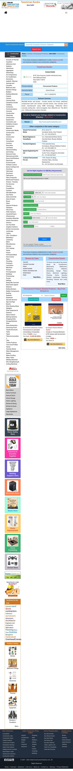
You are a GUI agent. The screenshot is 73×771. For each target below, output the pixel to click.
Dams (23, 742)
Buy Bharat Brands (49, 736)
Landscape (9, 231)
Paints (8, 250)
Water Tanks (10, 357)
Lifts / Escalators (11, 235)
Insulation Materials (12, 218)
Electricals (9, 160)
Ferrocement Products (41, 54)
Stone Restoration (11, 325)
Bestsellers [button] (56, 299)
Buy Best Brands (48, 733)
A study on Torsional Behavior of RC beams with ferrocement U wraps (55, 334)
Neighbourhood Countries (10, 749)
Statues (34, 742)
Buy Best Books (48, 738)
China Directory (66, 740)
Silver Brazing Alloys (12, 306)
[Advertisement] (36, 28)
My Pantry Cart (48, 740)
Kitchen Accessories (12, 229)
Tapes (8, 334)
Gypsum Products (11, 205)
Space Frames (10, 315)
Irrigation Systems (12, 227)
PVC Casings (10, 248)
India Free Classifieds (50, 747)
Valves (8, 347)
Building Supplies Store (12, 474)
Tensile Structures (12, 330)
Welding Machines (12, 360)
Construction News (8, 738)
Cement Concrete (28, 264)
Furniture (9, 190)
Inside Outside (27, 268)
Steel (7, 323)
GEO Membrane (11, 192)
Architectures (25, 737)
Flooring (8, 186)
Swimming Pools (11, 327)
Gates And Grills (11, 197)
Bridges (23, 740)
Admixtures (9, 68)
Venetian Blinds (11, 349)
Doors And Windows (12, 158)
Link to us (29, 767)
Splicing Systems (11, 317)
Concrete (9, 111)
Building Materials (12, 94)
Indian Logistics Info (49, 745)
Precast (8, 270)
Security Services (11, 300)
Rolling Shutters (11, 289)
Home (24, 54)
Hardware (9, 207)
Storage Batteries (11, 321)
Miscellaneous (10, 244)
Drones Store (13, 568)
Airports (23, 735)
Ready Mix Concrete (12, 282)
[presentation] (37, 232)
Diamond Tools (11, 154)
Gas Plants (9, 195)
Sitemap (52, 767)
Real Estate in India (8, 751)
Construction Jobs (8, 736)
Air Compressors (11, 75)
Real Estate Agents (12, 285)
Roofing (8, 293)
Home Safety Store (13, 433)
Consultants (10, 141)
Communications (11, 109)
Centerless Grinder (12, 102)
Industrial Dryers (11, 214)
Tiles (7, 340)
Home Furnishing (12, 549)
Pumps (8, 278)
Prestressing (10, 276)
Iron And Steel (10, 225)
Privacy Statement (62, 767)
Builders (8, 92)
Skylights (9, 308)
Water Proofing (11, 355)
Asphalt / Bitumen (12, 81)
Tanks (8, 332)
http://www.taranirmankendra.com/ (50, 122)
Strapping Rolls (11, 319)
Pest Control (10, 257)
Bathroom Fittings (12, 668)
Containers (9, 107)
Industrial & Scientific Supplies (12, 454)
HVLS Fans (9, 210)
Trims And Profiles (12, 345)
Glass (8, 203)
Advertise (21, 767)
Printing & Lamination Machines (9, 265)
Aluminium (9, 79)
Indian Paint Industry (8, 747)
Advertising (9, 72)
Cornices (9, 143)
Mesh (8, 242)
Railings (8, 280)
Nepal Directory (66, 742)
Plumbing (9, 261)
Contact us (44, 767)
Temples (34, 744)
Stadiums (34, 740)
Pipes (8, 259)
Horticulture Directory (8, 745)
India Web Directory (49, 749)
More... (17, 726)
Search (63, 295)
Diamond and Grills (12, 156)
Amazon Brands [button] (33, 299)
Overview (13, 767)
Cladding (9, 105)
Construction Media (12, 130)
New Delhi (52, 54)
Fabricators (9, 175)
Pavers (8, 252)
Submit (44, 239)
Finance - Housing (12, 182)
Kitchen (12, 656)
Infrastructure (10, 216)
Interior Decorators (12, 220)
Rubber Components (12, 291)
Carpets (8, 96)
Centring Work (10, 100)
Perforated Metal (11, 255)
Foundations (10, 188)
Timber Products (11, 342)
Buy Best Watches (49, 742)
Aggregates (9, 70)
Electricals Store (12, 493)
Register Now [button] (36, 49)
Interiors (8, 222)
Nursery (8, 246)
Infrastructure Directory (9, 753)
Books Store (13, 511)
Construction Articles (8, 756)
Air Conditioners (11, 77)
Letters (8, 233)
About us (36, 767)
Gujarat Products (7, 740)
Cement (8, 98)
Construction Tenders (8, 742)
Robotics (9, 287)
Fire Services (10, 184)
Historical (24, 744)
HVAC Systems (11, 212)
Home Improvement (12, 529)
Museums (24, 746)
